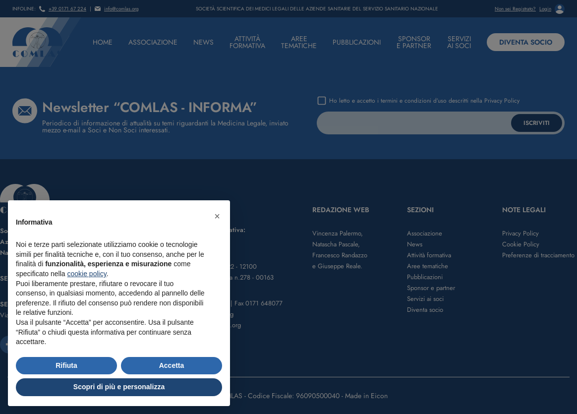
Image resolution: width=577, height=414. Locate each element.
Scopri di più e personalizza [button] (119, 387)
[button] (217, 216)
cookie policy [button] (87, 274)
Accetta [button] (171, 365)
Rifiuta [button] (66, 365)
